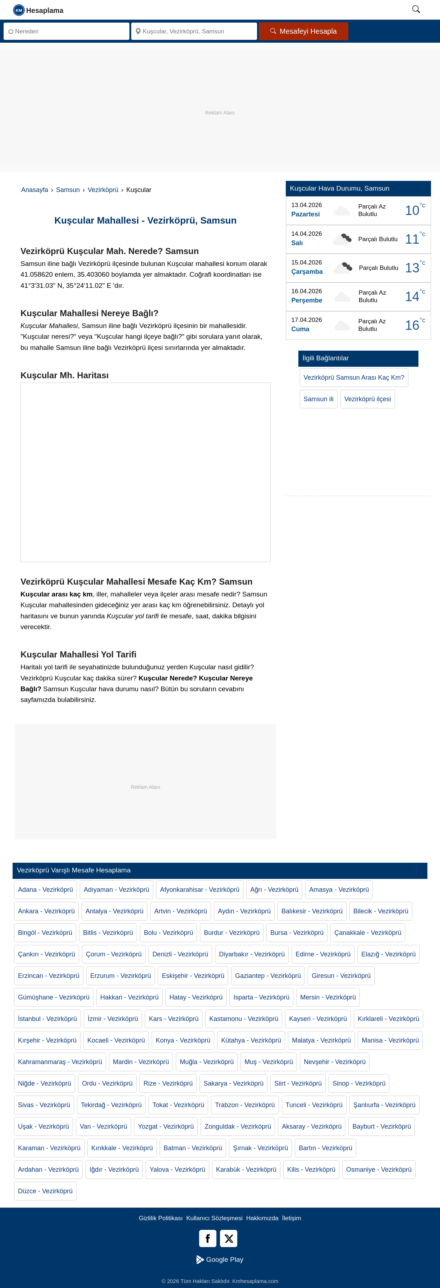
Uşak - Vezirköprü (43, 1126)
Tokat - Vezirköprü (178, 1105)
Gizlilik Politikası (161, 1218)
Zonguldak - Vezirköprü (238, 1126)
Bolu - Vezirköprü (168, 932)
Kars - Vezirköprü (173, 1018)
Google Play (220, 1259)
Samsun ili (319, 399)
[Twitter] (228, 1238)
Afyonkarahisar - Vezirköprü (199, 889)
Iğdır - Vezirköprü (114, 1169)
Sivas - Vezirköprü (44, 1105)
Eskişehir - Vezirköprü (193, 975)
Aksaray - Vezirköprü (312, 1126)
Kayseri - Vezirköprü (318, 1018)
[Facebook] (207, 1238)
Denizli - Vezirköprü (180, 954)
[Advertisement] (220, 100)
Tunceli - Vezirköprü (314, 1105)
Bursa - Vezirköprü (297, 932)
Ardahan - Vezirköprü (48, 1169)
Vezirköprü (103, 189)
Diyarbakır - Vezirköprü (252, 954)
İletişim (291, 1218)
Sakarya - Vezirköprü (233, 1083)
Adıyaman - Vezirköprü (116, 889)
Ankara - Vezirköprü (46, 911)
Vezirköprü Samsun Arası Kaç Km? (354, 377)
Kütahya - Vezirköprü (251, 1040)
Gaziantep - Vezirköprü (268, 975)
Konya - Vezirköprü (183, 1040)
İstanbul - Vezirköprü (47, 1018)
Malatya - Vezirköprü (321, 1040)
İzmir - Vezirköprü (113, 1018)
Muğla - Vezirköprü (207, 1061)
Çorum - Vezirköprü (114, 954)
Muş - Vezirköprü (268, 1061)
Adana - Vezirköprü (45, 889)
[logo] (38, 9)
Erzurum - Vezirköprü (120, 975)
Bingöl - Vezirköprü (45, 932)
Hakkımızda (262, 1218)
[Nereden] (66, 31)
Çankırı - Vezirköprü (46, 954)
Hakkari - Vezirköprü (129, 997)
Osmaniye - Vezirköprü (379, 1169)
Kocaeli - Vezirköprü (116, 1040)
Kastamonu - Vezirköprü (243, 1018)
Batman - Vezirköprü (193, 1148)
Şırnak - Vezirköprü (260, 1148)
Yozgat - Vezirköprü (166, 1126)
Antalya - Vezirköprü (114, 911)
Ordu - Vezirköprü (107, 1083)
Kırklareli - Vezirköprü (388, 1018)
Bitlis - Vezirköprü (108, 932)
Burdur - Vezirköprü (232, 932)
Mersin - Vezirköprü (328, 997)
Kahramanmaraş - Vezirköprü (60, 1061)
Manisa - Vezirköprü (390, 1040)
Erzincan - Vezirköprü (48, 975)
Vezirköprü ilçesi (367, 399)
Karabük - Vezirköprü (246, 1169)
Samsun (68, 189)
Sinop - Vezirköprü (359, 1083)
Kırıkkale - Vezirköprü (122, 1148)
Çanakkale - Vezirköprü (367, 932)
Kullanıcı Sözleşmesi (214, 1218)
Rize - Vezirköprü (168, 1083)
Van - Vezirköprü (103, 1126)
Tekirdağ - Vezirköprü (111, 1105)
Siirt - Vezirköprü (298, 1083)
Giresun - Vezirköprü (341, 975)
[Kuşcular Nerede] (145, 472)
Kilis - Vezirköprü (311, 1169)
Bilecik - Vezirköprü (380, 911)
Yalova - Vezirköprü (177, 1169)
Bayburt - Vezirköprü (381, 1126)
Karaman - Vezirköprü (49, 1148)
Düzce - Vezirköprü (45, 1191)
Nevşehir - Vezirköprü (335, 1061)
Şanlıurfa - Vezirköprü (384, 1105)
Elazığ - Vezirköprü (388, 954)
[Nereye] (194, 31)
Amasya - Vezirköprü (339, 889)
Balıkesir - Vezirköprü (312, 911)
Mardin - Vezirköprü (141, 1061)
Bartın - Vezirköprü (325, 1148)
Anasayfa (34, 189)
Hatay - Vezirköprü (196, 997)
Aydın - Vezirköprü (244, 911)
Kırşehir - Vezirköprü (47, 1040)
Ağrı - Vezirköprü (274, 889)
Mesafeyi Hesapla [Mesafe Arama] (303, 31)
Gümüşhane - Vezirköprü (54, 997)
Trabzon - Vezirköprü (245, 1105)
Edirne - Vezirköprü (322, 954)
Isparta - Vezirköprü (261, 997)
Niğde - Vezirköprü (44, 1083)
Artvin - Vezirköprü (180, 911)
